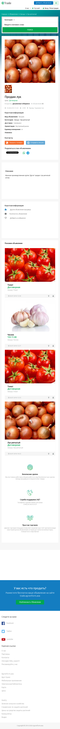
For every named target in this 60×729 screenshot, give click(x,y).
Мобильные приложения (11, 680)
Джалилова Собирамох (21, 104)
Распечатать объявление (18, 214)
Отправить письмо (35, 143)
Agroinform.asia (8, 674)
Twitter (7, 631)
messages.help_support (11, 661)
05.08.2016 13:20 (12, 108)
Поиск (30, 30)
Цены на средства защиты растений (16, 710)
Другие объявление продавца (20, 209)
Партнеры (6, 654)
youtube (7, 639)
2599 (24, 108)
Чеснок (10, 335)
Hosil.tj (4, 700)
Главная (4, 14)
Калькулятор (7, 714)
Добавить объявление (43, 3)
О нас (4, 651)
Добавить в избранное (18, 218)
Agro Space (6, 677)
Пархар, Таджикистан (36, 108)
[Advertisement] (30, 565)
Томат (10, 285)
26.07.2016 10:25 (15, 454)
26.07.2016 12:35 (15, 397)
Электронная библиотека (12, 684)
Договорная (13, 100)
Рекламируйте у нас (9, 664)
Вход (46, 8)
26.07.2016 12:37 (15, 346)
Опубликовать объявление (30, 602)
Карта (4, 687)
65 (43, 104)
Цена (4, 691)
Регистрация (54, 8)
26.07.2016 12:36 (15, 296)
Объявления (13, 14)
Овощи (22, 14)
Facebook (8, 623)
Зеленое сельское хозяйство (13, 704)
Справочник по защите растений (15, 707)
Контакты (5, 657)
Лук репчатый (32, 14)
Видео (4, 717)
